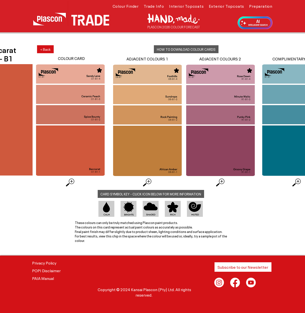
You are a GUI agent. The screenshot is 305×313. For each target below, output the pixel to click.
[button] (125, 5)
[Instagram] (219, 282)
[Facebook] (235, 282)
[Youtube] (251, 282)
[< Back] (45, 49)
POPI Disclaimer (46, 270)
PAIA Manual (43, 278)
